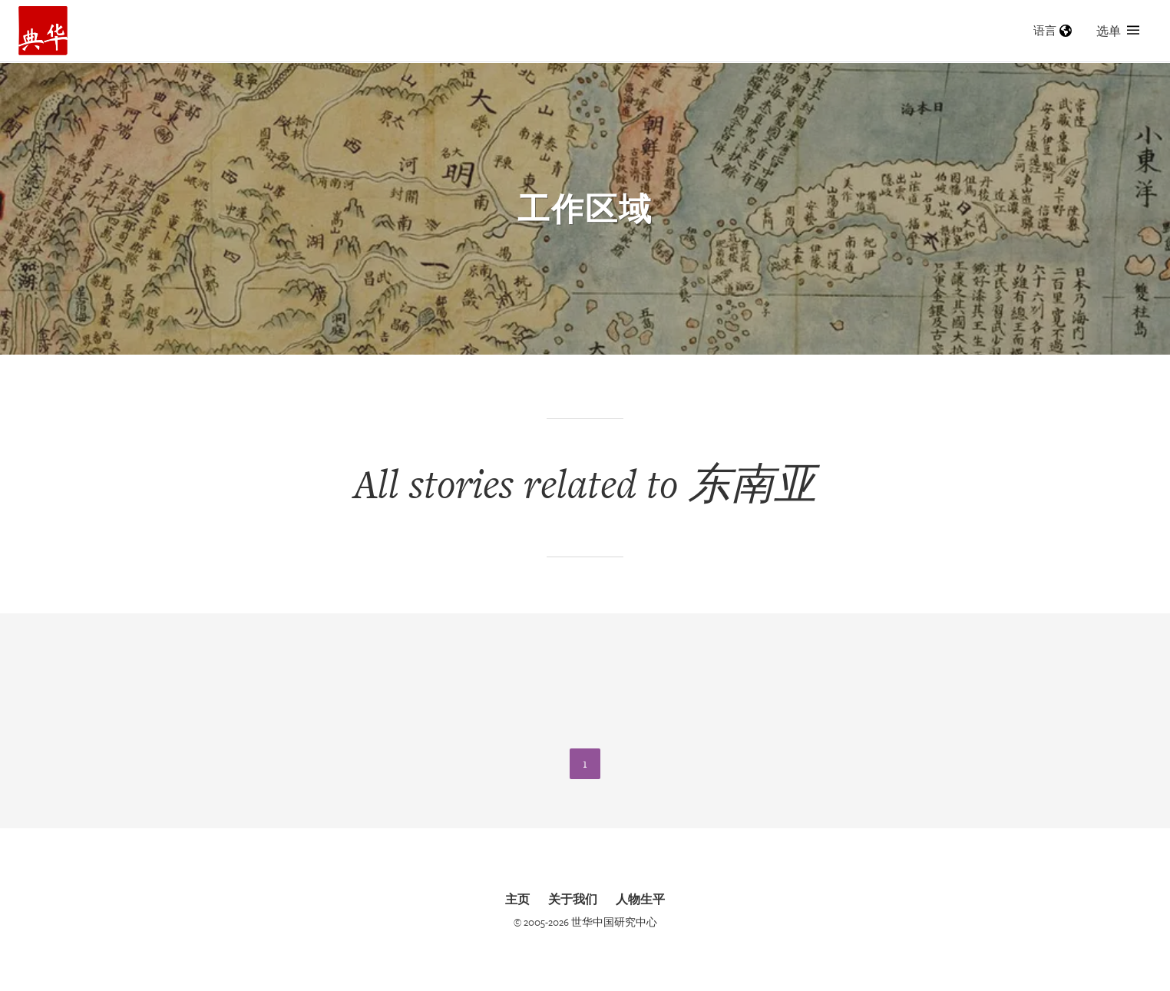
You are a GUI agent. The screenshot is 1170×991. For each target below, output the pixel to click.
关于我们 (572, 898)
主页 (517, 898)
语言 (1052, 30)
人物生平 (640, 898)
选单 (1117, 30)
